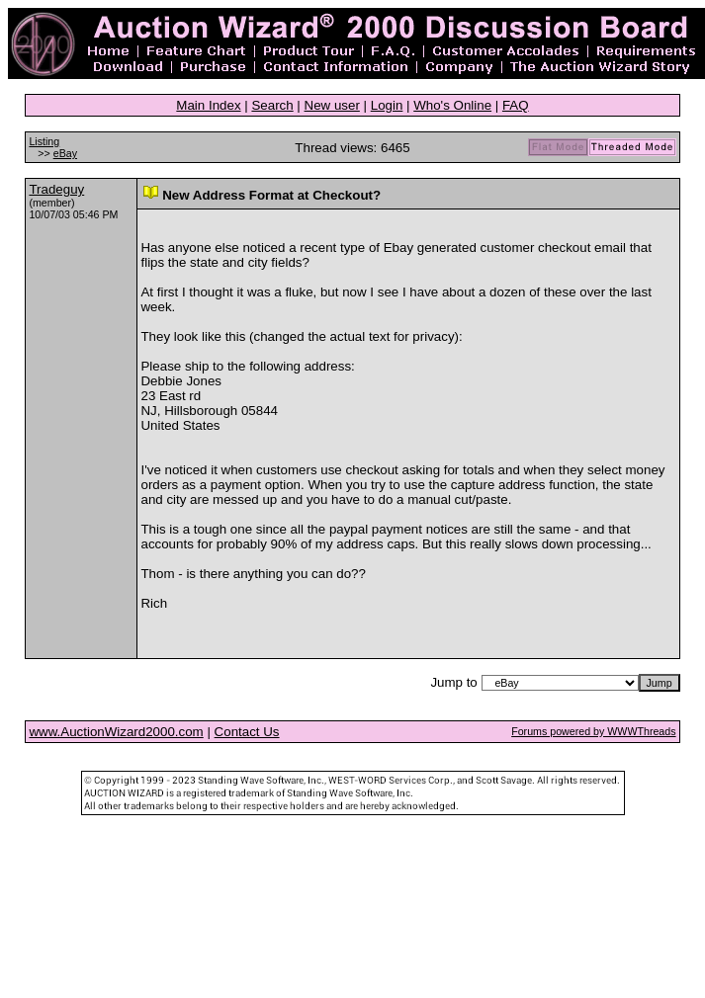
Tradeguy (56, 189)
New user (332, 105)
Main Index (208, 105)
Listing (44, 141)
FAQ (515, 105)
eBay (65, 153)
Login (387, 105)
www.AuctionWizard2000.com (116, 731)
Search (272, 105)
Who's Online (452, 105)
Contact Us (247, 731)
